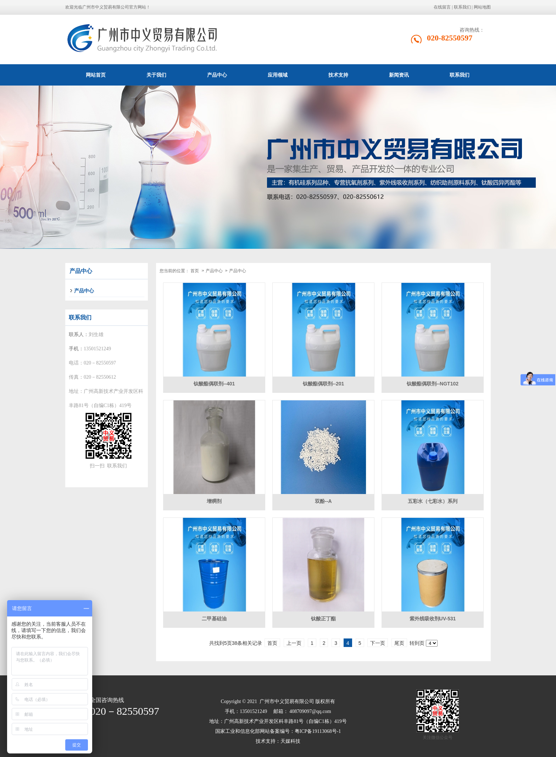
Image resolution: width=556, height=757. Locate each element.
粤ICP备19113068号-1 (318, 731)
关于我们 (156, 75)
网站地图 (482, 7)
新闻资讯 (399, 75)
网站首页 (96, 75)
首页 (194, 270)
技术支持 (338, 75)
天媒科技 (290, 741)
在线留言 (442, 7)
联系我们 (462, 7)
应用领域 (278, 75)
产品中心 (217, 75)
